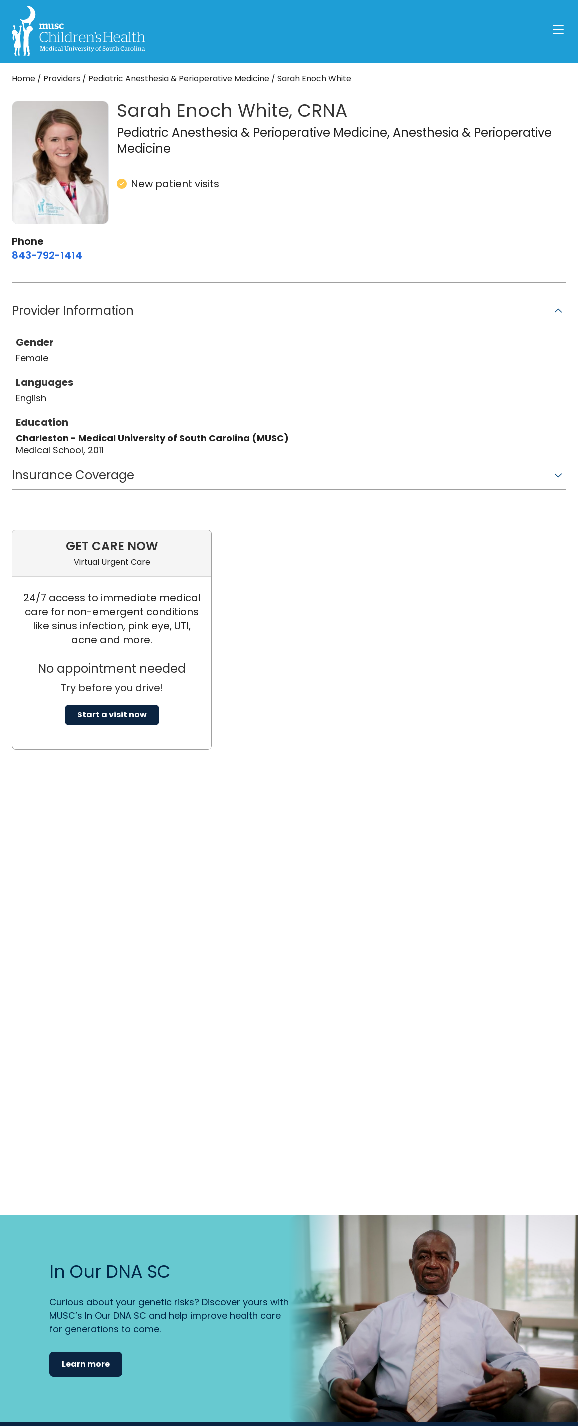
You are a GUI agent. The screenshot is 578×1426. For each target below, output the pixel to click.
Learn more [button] (86, 1364)
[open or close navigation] (558, 30)
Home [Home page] (23, 78)
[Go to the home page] (78, 31)
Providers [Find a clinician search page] (61, 78)
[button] (289, 314)
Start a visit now (112, 714)
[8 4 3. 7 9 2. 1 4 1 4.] (47, 255)
